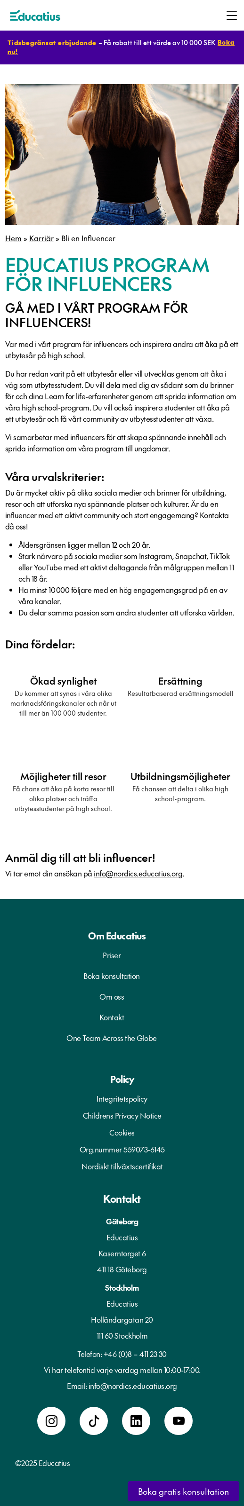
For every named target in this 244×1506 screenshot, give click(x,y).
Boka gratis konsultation (183, 1491)
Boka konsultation (111, 975)
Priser (112, 955)
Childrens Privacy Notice (122, 1115)
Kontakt (111, 1017)
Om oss (111, 996)
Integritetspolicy (122, 1098)
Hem (13, 238)
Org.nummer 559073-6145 (122, 1149)
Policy (122, 1079)
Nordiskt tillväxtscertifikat (122, 1166)
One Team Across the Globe (111, 1038)
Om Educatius (117, 935)
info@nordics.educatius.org (138, 873)
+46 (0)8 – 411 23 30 (135, 1353)
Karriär (41, 238)
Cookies (122, 1132)
